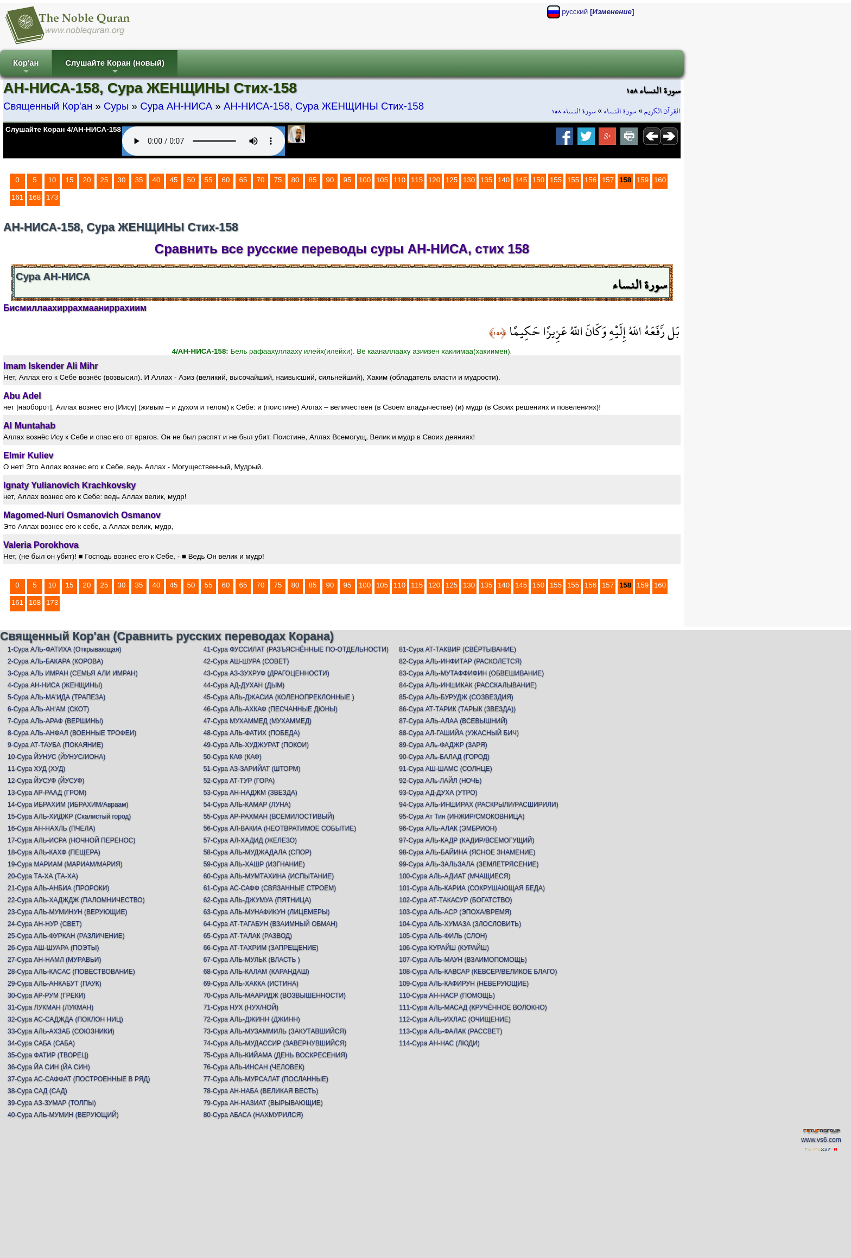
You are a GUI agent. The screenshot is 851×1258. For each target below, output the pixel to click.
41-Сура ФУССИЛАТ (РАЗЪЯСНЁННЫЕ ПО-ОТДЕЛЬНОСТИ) (296, 649)
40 (157, 180)
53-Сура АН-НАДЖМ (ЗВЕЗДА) (250, 792)
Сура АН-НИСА (176, 106)
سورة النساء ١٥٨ (573, 111)
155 (556, 180)
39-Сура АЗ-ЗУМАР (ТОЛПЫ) (52, 1103)
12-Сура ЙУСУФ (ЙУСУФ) (46, 780)
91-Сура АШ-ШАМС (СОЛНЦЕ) (445, 768)
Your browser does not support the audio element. (203, 141)
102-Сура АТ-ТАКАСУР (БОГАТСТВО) (455, 900)
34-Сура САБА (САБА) (41, 1043)
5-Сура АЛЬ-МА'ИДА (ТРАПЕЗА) (56, 697)
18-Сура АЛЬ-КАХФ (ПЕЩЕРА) (54, 852)
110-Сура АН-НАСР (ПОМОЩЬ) (447, 995)
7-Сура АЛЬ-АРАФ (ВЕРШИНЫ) (55, 721)
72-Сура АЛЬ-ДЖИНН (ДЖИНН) (252, 1019)
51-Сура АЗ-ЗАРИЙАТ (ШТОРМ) (252, 768)
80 (295, 180)
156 (590, 180)
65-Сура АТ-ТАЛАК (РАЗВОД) (248, 936)
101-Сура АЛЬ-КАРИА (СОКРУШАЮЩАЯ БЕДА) (472, 888)
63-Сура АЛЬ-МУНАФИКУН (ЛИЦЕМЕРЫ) (267, 912)
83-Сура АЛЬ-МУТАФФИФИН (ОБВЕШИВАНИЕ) (471, 673)
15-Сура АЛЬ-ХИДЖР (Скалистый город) (69, 816)
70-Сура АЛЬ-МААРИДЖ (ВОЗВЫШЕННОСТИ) (275, 995)
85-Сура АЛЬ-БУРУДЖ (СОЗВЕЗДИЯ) (456, 697)
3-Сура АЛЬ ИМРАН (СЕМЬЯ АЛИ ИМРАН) (73, 673)
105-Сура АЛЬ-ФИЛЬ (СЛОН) (443, 936)
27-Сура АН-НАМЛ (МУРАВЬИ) (54, 959)
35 (139, 180)
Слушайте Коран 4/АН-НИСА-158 (63, 129)
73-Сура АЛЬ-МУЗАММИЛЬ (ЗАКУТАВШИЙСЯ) (275, 1031)
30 (122, 180)
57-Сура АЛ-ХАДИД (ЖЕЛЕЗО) (250, 840)
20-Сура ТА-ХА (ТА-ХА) (43, 876)
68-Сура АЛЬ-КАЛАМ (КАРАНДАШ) (256, 971)
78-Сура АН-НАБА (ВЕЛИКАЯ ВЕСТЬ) (261, 1091)
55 (209, 180)
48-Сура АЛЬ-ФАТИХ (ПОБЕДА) (252, 733)
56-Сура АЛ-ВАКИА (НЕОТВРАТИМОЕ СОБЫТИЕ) (280, 828)
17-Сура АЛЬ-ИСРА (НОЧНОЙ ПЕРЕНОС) (71, 840)
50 (191, 180)
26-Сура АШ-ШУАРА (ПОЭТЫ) (53, 948)
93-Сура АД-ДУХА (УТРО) (438, 792)
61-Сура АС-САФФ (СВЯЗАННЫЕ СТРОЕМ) (270, 888)
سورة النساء (620, 111)
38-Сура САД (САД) (37, 1091)
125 (452, 180)
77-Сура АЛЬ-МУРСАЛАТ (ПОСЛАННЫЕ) (266, 1079)
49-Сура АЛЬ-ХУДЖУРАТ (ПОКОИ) (256, 745)
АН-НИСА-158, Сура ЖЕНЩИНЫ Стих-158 (324, 106)
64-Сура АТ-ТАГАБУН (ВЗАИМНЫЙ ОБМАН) (271, 924)
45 (174, 180)
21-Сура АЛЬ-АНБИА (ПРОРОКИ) (58, 888)
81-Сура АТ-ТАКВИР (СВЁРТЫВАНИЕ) (457, 649)
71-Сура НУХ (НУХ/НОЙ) (241, 1007)
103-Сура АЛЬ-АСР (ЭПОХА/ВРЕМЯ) (455, 912)
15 (70, 180)
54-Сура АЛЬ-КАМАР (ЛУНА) (247, 804)
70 (261, 180)
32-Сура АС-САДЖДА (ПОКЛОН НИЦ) (65, 1019)
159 (643, 180)
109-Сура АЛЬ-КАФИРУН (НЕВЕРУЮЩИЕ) (464, 983)
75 (278, 180)
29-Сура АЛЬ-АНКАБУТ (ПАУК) (54, 983)
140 (504, 180)
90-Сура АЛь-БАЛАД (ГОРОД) (444, 757)
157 (608, 180)
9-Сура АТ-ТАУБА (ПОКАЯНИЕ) (55, 745)
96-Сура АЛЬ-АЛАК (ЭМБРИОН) (448, 828)
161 (17, 197)
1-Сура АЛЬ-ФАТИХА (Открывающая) (64, 649)
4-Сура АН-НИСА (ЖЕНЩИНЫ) (55, 685)
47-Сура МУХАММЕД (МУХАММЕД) (258, 721)
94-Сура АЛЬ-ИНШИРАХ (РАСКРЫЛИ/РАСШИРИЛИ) (478, 804)
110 (399, 180)
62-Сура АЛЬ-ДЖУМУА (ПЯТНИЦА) (258, 900)
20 (87, 180)
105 (382, 180)
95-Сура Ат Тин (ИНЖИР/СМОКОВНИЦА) (461, 816)
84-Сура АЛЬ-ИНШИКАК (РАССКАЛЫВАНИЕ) (468, 685)
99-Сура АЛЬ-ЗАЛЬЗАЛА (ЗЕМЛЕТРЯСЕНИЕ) (468, 864)
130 (469, 180)
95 (348, 180)
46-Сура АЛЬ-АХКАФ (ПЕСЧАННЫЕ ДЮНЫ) (271, 709)
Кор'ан (26, 67)
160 (660, 180)
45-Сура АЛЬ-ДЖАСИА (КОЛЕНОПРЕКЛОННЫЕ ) (279, 697)
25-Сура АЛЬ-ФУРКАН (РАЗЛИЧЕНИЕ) (66, 936)
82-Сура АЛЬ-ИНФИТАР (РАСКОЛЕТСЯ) (460, 661)
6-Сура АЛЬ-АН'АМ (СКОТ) (48, 709)
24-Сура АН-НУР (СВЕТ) (45, 924)
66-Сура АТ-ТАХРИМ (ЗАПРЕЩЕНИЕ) (261, 948)
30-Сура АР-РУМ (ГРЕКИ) (46, 995)
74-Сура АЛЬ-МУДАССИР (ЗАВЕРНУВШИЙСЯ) (275, 1043)
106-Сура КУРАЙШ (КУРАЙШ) (444, 948)
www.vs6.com (821, 1140)
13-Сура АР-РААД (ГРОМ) (47, 792)
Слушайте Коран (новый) (114, 67)
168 (35, 197)
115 (417, 180)
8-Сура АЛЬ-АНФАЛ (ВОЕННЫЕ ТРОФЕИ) (72, 733)
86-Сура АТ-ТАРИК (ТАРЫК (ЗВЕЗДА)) (457, 709)
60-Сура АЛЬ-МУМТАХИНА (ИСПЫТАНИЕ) (269, 876)
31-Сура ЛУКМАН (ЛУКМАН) (50, 1007)
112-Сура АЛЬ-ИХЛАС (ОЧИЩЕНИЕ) (455, 1019)
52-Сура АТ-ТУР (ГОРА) (239, 780)
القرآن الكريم (662, 111)
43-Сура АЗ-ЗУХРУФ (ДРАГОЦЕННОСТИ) (266, 673)
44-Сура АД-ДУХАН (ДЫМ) (244, 685)
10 (52, 180)
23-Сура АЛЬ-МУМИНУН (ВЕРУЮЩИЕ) (67, 912)
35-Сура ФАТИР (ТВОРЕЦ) (48, 1055)
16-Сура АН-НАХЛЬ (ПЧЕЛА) (51, 828)
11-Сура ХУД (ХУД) (36, 768)
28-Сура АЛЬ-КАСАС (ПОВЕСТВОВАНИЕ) (71, 971)
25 (104, 180)
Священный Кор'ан (47, 106)
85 (313, 180)
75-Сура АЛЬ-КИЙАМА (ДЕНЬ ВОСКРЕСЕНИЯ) (275, 1055)
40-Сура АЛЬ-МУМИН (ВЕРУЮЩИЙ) (63, 1115)
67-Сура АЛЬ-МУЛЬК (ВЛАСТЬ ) (252, 959)
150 (538, 180)
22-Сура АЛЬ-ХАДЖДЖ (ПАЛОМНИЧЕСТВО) (76, 900)
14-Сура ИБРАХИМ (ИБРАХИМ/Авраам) (68, 804)
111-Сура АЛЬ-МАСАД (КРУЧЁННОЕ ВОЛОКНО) (473, 1007)
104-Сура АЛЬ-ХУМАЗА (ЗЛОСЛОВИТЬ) (460, 924)
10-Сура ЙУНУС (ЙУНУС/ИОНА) (56, 757)
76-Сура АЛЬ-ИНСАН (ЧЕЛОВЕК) (254, 1067)
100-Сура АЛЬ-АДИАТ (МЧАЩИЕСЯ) (454, 876)
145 (521, 180)
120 (434, 180)
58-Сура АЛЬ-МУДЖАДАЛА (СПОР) (258, 852)
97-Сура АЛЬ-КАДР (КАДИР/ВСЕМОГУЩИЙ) (466, 840)
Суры (116, 106)
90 (330, 180)
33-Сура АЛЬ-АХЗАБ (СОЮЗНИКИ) (61, 1031)
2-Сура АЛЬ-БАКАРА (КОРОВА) (55, 661)
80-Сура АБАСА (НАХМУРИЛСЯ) (253, 1115)
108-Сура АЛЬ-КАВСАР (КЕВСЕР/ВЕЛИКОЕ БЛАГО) (478, 971)
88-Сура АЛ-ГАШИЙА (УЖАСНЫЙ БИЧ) (459, 733)
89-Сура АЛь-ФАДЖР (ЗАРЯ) (443, 745)
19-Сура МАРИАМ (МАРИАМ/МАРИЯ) (65, 864)
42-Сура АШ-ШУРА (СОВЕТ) (246, 661)
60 (226, 180)
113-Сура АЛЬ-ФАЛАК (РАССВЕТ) (450, 1031)
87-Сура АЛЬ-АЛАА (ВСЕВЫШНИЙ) (453, 721)
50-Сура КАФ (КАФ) (233, 757)
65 (243, 180)
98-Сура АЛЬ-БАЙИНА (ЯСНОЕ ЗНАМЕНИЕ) (467, 852)
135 (486, 180)
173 (52, 197)
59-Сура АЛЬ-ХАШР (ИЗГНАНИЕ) (254, 864)
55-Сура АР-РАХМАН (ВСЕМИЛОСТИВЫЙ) (269, 816)
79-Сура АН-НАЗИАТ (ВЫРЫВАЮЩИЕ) (263, 1103)
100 (365, 180)
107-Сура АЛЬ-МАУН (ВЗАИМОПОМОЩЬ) (463, 959)
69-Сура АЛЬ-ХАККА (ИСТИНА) (251, 983)
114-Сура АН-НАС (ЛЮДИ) (439, 1043)
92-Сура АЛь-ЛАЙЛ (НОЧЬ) (440, 780)
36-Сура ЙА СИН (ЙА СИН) (49, 1067)
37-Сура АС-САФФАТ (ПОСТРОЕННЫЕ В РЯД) (79, 1079)
